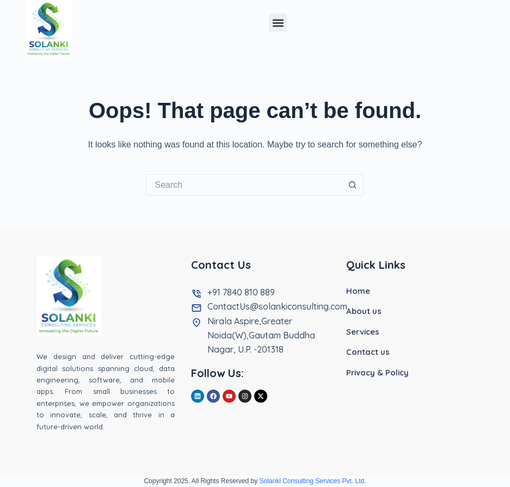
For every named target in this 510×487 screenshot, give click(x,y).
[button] (278, 23)
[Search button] (353, 185)
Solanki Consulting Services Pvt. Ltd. (312, 481)
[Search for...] (244, 185)
